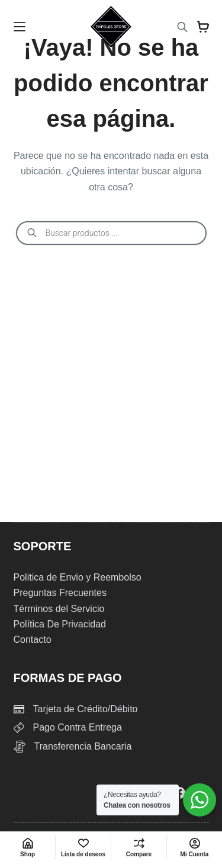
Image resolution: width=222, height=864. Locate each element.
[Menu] (19, 27)
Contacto (33, 640)
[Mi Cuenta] (194, 848)
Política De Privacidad (60, 624)
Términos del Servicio (59, 609)
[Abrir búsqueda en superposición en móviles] (182, 27)
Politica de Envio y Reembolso (77, 577)
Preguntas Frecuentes (60, 593)
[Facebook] (179, 793)
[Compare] (138, 848)
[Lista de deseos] (83, 848)
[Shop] (27, 848)
